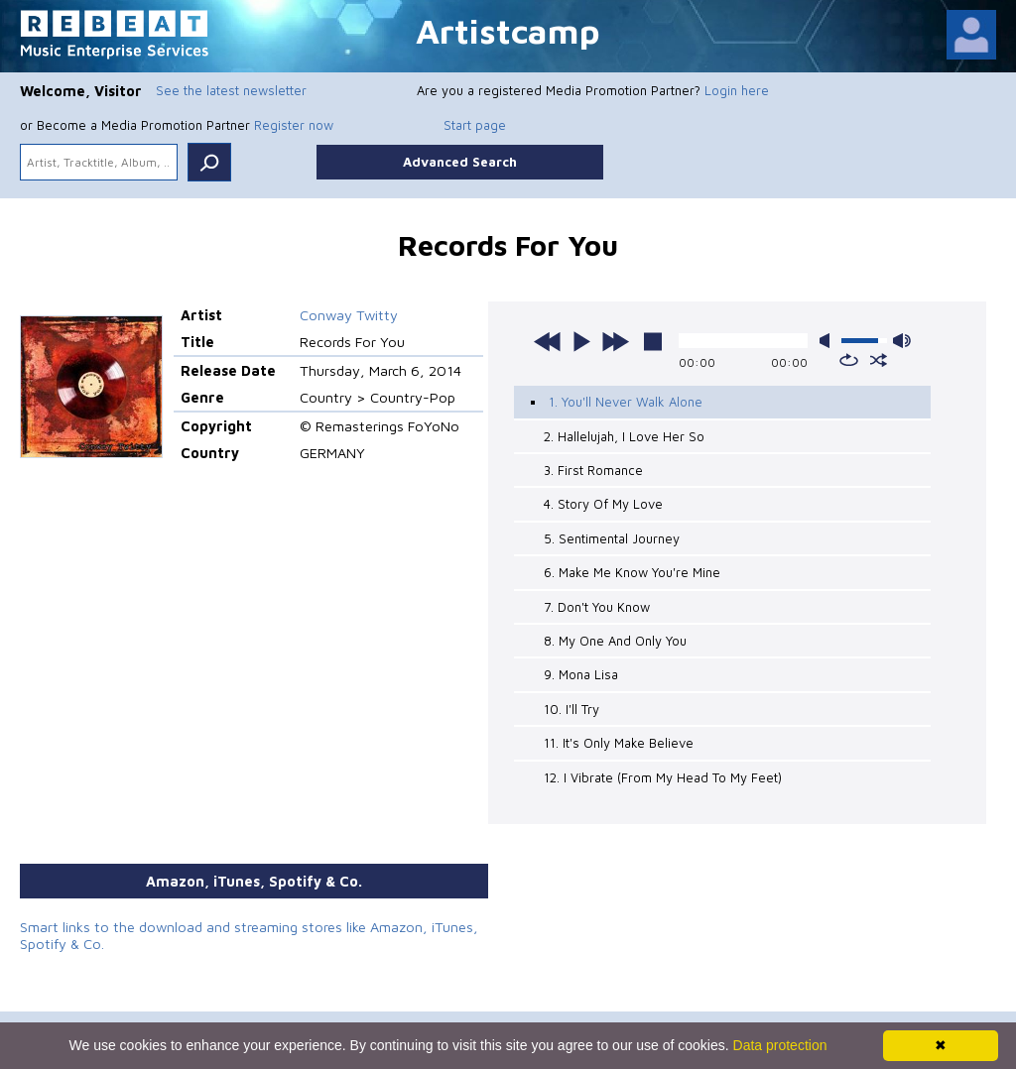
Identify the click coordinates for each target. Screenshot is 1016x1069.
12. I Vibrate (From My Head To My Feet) (663, 777)
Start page (475, 125)
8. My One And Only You (615, 641)
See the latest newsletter (231, 90)
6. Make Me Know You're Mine (632, 572)
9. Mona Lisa (581, 674)
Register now (293, 125)
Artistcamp (508, 30)
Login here (736, 90)
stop (653, 341)
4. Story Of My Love (603, 504)
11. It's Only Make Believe (619, 743)
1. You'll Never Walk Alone (625, 402)
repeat (848, 360)
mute (828, 340)
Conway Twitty (349, 314)
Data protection (780, 1045)
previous (548, 341)
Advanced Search (460, 162)
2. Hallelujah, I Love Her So (624, 436)
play (581, 341)
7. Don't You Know (597, 607)
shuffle (878, 360)
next (615, 341)
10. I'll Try (571, 709)
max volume (902, 340)
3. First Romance (593, 470)
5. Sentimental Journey (612, 538)
